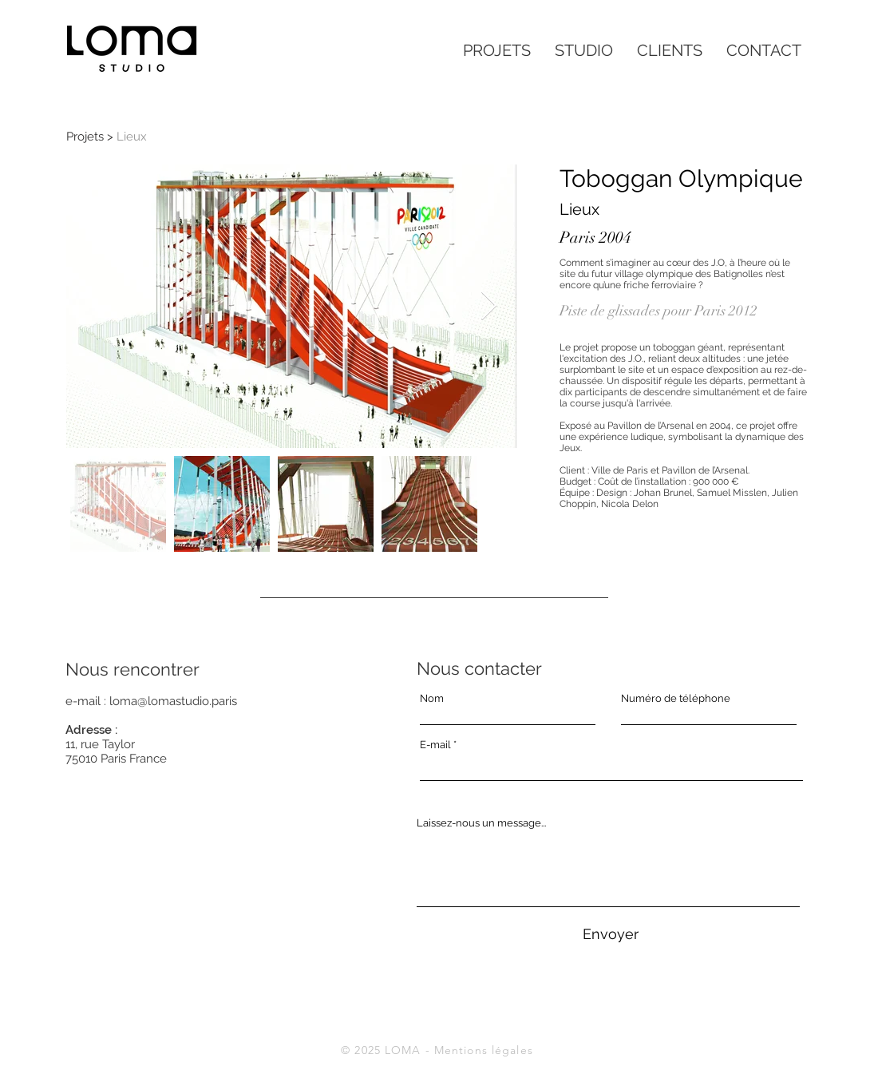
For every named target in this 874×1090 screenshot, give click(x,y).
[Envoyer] (611, 934)
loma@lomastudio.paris (173, 701)
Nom (432, 698)
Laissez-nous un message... (481, 823)
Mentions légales (483, 1050)
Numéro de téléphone (675, 698)
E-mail (435, 744)
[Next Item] (489, 306)
